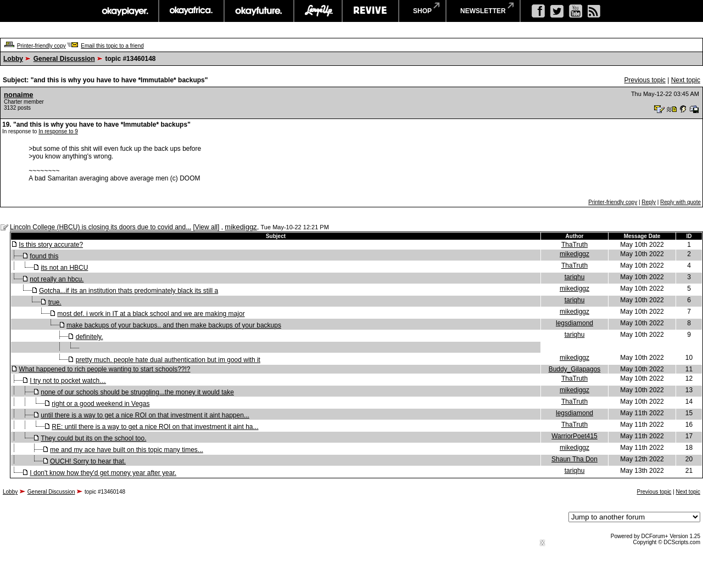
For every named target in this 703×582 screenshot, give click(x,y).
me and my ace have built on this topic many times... (126, 450)
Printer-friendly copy (41, 46)
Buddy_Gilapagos (575, 369)
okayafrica (191, 11)
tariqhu (575, 277)
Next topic (685, 80)
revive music (370, 11)
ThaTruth (574, 244)
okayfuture (259, 11)
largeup (318, 11)
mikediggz (241, 227)
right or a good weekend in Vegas (100, 404)
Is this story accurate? (51, 244)
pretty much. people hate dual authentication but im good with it (168, 360)
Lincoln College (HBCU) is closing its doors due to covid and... (100, 227)
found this (44, 256)
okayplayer (124, 11)
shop (422, 11)
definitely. (89, 337)
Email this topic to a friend (112, 46)
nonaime (18, 95)
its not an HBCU (64, 268)
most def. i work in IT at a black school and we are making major (150, 314)
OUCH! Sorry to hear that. (88, 461)
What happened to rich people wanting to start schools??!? (104, 369)
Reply (648, 202)
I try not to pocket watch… (68, 381)
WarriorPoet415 (574, 436)
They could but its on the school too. (93, 438)
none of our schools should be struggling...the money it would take (137, 392)
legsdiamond (574, 323)
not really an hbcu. (56, 279)
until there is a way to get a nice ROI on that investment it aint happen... (145, 415)
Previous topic (644, 80)
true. (55, 302)
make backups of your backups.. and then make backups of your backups (173, 325)
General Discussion (64, 59)
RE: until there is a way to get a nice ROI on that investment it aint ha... (155, 427)
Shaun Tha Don (574, 459)
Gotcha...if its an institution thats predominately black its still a (128, 291)
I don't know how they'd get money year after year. (103, 473)
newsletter (483, 11)
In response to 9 (58, 131)
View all (206, 227)
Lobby (13, 59)
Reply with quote (680, 202)
